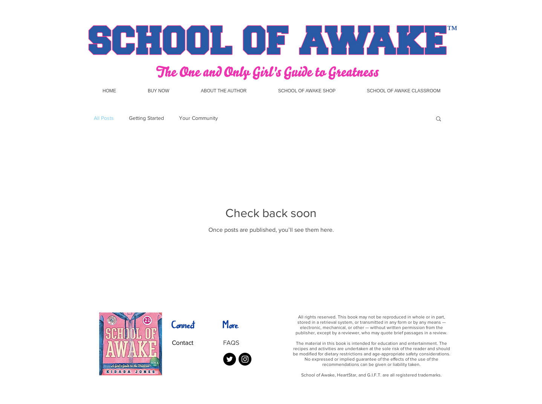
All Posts (104, 118)
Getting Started (146, 118)
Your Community (198, 118)
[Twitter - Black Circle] (229, 359)
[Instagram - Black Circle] (245, 359)
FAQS (231, 342)
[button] (438, 119)
